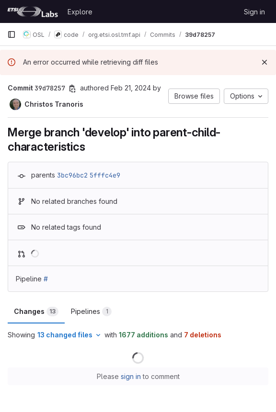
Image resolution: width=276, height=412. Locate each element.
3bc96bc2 (72, 175)
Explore (80, 12)
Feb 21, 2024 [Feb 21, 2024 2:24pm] (131, 88)
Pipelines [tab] (91, 311)
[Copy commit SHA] (72, 88)
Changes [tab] (36, 311)
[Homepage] (32, 11)
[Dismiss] (264, 62)
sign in (131, 376)
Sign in (254, 12)
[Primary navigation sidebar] (11, 34)
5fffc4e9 (105, 175)
